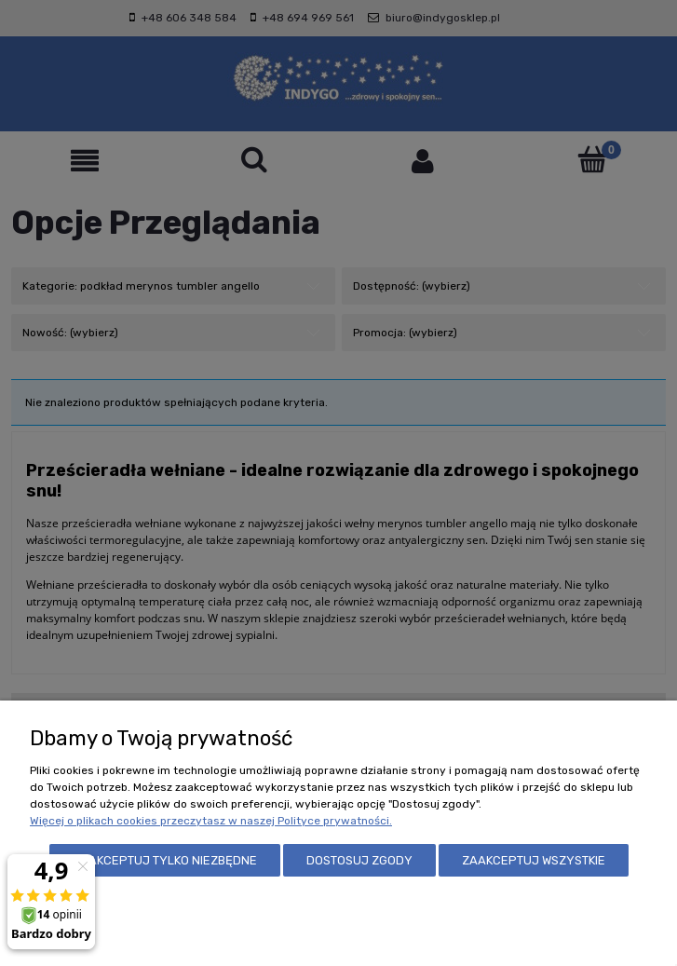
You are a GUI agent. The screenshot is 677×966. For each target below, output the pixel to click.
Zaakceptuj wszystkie (533, 860)
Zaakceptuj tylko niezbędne (165, 860)
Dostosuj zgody (359, 860)
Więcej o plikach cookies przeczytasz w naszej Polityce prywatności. (211, 820)
